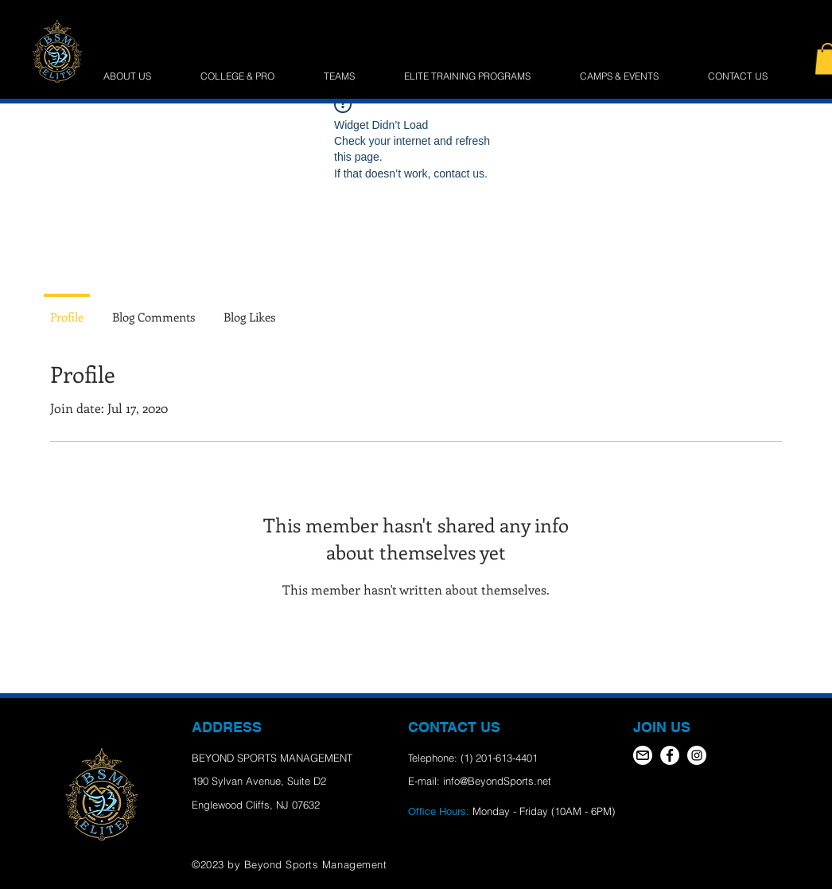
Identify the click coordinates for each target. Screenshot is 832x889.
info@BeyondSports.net (497, 780)
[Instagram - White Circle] (696, 755)
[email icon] (642, 755)
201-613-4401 (507, 757)
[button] (480, 76)
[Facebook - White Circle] (669, 755)
